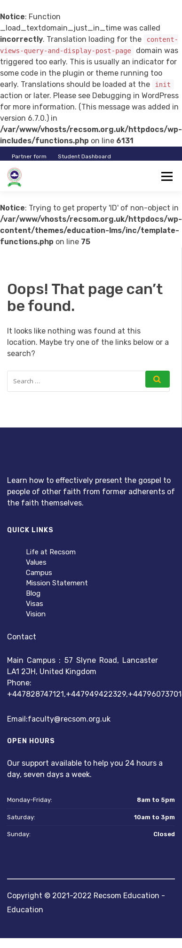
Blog (33, 593)
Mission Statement (57, 583)
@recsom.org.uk (82, 719)
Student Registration (68, 178)
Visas (34, 603)
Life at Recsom (51, 552)
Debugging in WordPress (135, 95)
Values (36, 562)
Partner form (29, 156)
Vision (36, 614)
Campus (39, 572)
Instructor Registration (136, 178)
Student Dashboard (84, 156)
